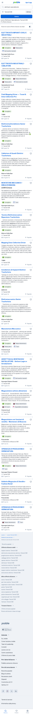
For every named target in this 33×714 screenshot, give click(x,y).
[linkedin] (16, 691)
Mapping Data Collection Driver (13, 243)
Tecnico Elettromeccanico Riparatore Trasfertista (11, 216)
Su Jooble (4, 638)
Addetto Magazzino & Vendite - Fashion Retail (13, 483)
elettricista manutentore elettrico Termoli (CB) (14, 553)
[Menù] (2, 2)
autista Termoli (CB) (6, 589)
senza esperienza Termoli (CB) (9, 592)
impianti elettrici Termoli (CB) (9, 550)
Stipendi (3, 679)
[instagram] (7, 691)
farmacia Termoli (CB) (7, 602)
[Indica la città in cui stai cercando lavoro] (16, 12)
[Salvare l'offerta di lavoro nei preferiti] (31, 33)
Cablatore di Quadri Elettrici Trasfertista (12, 154)
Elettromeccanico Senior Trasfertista (11, 300)
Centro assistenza (7, 652)
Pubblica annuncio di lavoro (9, 663)
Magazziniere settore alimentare (14, 391)
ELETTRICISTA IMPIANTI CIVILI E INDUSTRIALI (13, 34)
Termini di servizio (6, 699)
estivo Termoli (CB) (6, 579)
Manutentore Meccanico (11, 329)
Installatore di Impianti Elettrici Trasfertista (13, 271)
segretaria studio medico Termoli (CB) (11, 584)
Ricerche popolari (8, 544)
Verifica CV (4, 685)
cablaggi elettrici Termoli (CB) (9, 558)
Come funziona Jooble (8, 641)
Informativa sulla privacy (8, 703)
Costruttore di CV (6, 682)
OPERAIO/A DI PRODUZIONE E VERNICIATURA (12, 450)
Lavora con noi (5, 650)
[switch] (30, 27)
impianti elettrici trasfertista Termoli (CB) (12, 570)
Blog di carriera (5, 674)
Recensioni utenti (6, 676)
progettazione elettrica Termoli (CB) (11, 555)
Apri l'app (29, 2)
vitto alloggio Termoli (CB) (8, 599)
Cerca (16, 16)
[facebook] (3, 691)
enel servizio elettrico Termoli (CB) (10, 572)
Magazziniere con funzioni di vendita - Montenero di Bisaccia (13, 421)
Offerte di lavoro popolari (8, 609)
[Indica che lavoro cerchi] (16, 7)
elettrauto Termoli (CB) (7, 563)
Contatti (3, 647)
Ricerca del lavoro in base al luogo (10, 611)
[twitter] (11, 691)
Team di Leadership (7, 644)
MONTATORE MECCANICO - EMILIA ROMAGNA (12, 184)
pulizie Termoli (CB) (6, 587)
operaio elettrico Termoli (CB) (9, 560)
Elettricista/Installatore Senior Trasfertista (13, 125)
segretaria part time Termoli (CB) (10, 597)
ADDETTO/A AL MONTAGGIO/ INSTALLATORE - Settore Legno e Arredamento (14, 361)
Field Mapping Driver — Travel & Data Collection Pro (13, 95)
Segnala (28, 58)
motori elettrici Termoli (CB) (9, 567)
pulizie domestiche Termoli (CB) (10, 594)
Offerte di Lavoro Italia (8, 655)
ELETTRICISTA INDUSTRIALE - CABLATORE (13, 65)
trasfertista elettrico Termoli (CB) (10, 565)
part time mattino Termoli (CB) (9, 582)
